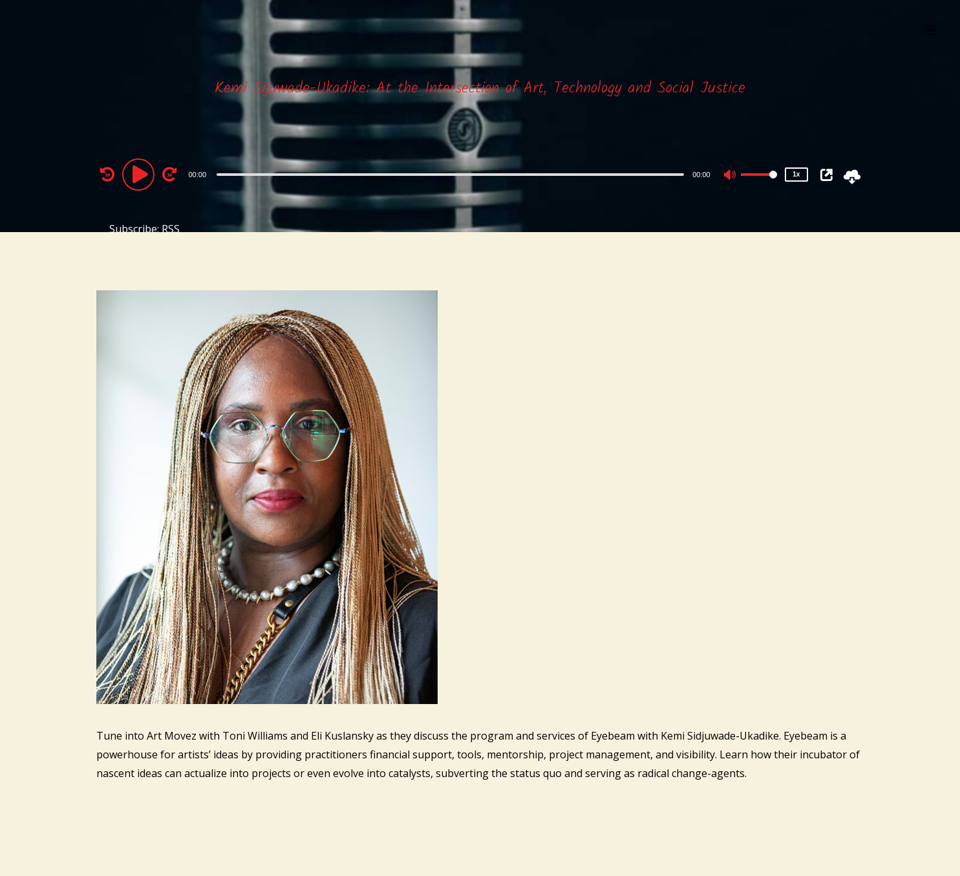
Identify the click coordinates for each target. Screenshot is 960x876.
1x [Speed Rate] (796, 174)
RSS (171, 229)
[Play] (140, 174)
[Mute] (730, 175)
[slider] (450, 174)
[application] (452, 174)
